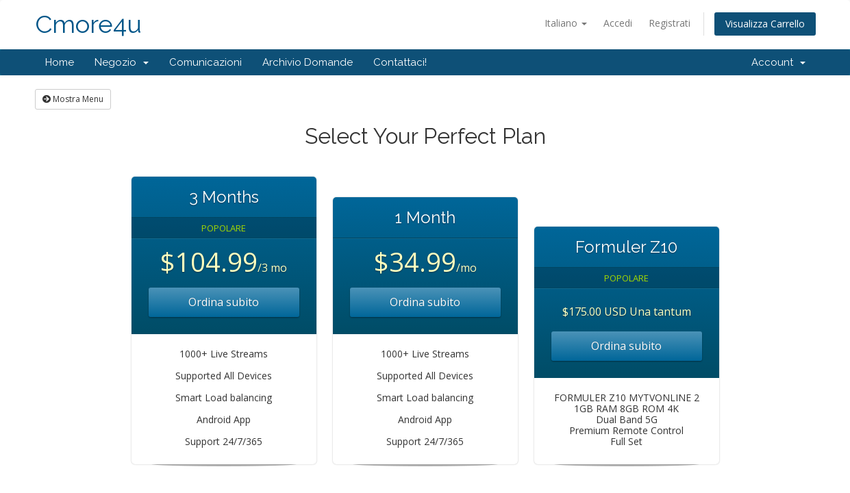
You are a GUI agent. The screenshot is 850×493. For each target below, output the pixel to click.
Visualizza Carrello (765, 23)
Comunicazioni (205, 62)
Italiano (566, 22)
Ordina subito (223, 301)
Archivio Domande (307, 62)
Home (59, 62)
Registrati (669, 22)
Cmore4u (88, 24)
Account (778, 62)
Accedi (617, 22)
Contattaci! (400, 62)
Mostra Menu (72, 99)
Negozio (122, 62)
